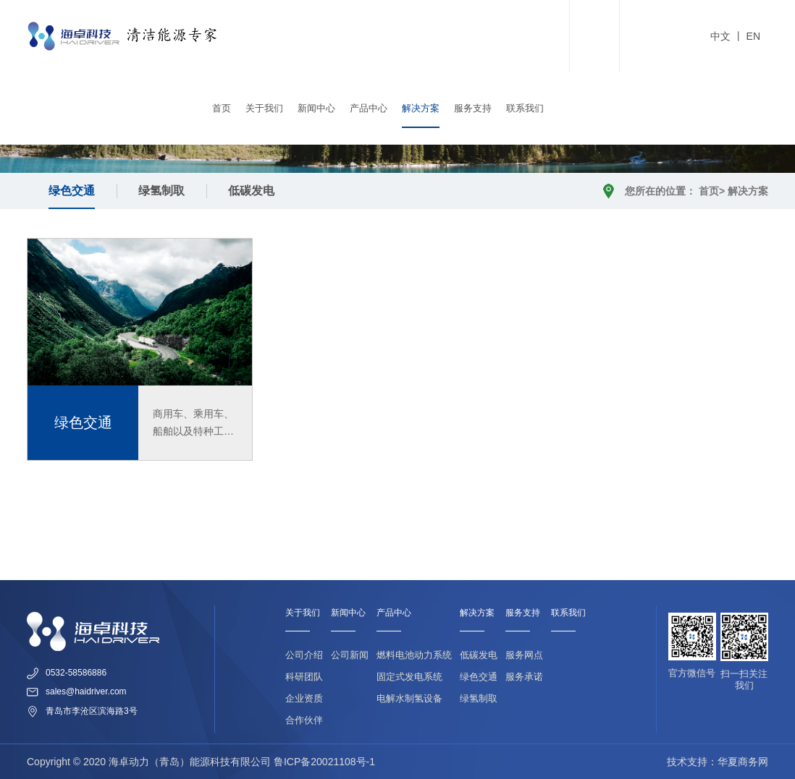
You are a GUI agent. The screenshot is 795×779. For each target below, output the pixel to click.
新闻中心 (316, 108)
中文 (720, 36)
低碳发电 (251, 190)
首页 (221, 108)
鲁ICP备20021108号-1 (324, 761)
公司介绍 (304, 655)
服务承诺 (524, 676)
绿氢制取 (161, 190)
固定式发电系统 (409, 676)
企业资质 (304, 698)
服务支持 (473, 108)
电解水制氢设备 (409, 698)
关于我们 (264, 108)
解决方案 (420, 108)
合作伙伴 (304, 720)
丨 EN (745, 36)
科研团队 (304, 676)
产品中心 (368, 108)
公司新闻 (350, 655)
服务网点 (524, 655)
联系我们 (525, 108)
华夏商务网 (743, 761)
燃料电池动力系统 (414, 655)
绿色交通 (72, 190)
